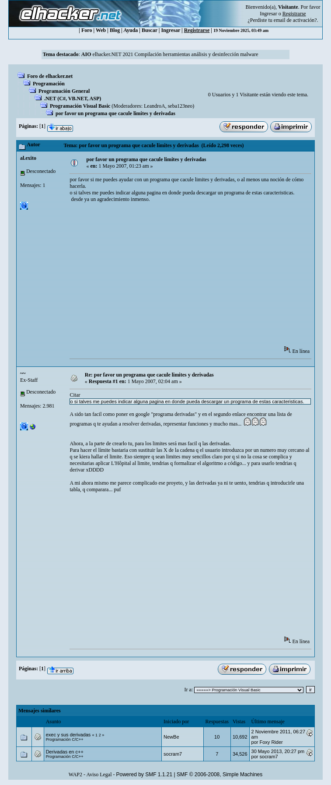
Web (101, 30)
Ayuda (130, 30)
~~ (22, 373)
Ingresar (268, 14)
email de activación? (295, 20)
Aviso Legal (98, 774)
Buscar (149, 30)
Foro (86, 30)
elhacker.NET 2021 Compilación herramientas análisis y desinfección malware (169, 54)
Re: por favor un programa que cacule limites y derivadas (149, 375)
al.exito (28, 158)
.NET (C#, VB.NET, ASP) (72, 98)
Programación (49, 84)
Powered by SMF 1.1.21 (144, 774)
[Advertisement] (200, 277)
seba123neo (180, 106)
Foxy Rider (271, 742)
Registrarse (197, 30)
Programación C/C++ (65, 739)
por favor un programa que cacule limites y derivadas (115, 113)
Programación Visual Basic (80, 106)
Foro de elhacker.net (50, 76)
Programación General (64, 91)
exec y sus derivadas (68, 734)
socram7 (173, 754)
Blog (115, 30)
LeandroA (154, 106)
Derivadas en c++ (65, 751)
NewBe (171, 736)
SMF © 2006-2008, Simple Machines (219, 774)
